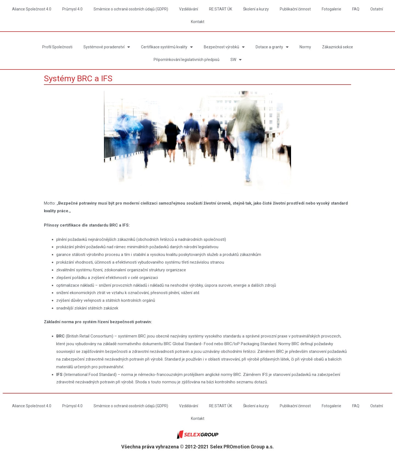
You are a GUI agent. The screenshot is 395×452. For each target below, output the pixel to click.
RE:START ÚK (220, 9)
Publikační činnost (295, 9)
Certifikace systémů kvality (167, 47)
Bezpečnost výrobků (224, 47)
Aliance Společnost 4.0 (31, 9)
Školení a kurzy (256, 9)
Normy (305, 47)
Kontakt (197, 21)
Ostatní (376, 9)
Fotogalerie (331, 9)
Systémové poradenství (106, 47)
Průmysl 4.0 (72, 9)
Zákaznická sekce (337, 47)
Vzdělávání (188, 9)
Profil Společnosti (57, 47)
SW (236, 60)
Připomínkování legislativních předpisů (186, 59)
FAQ (355, 9)
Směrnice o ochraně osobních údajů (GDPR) (131, 9)
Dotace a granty (272, 47)
